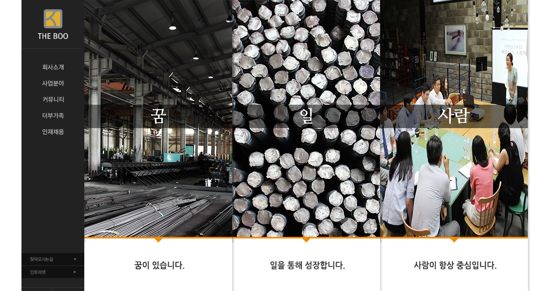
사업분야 (52, 83)
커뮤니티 (52, 99)
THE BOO (52, 24)
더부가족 (52, 116)
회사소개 (52, 67)
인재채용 (52, 132)
